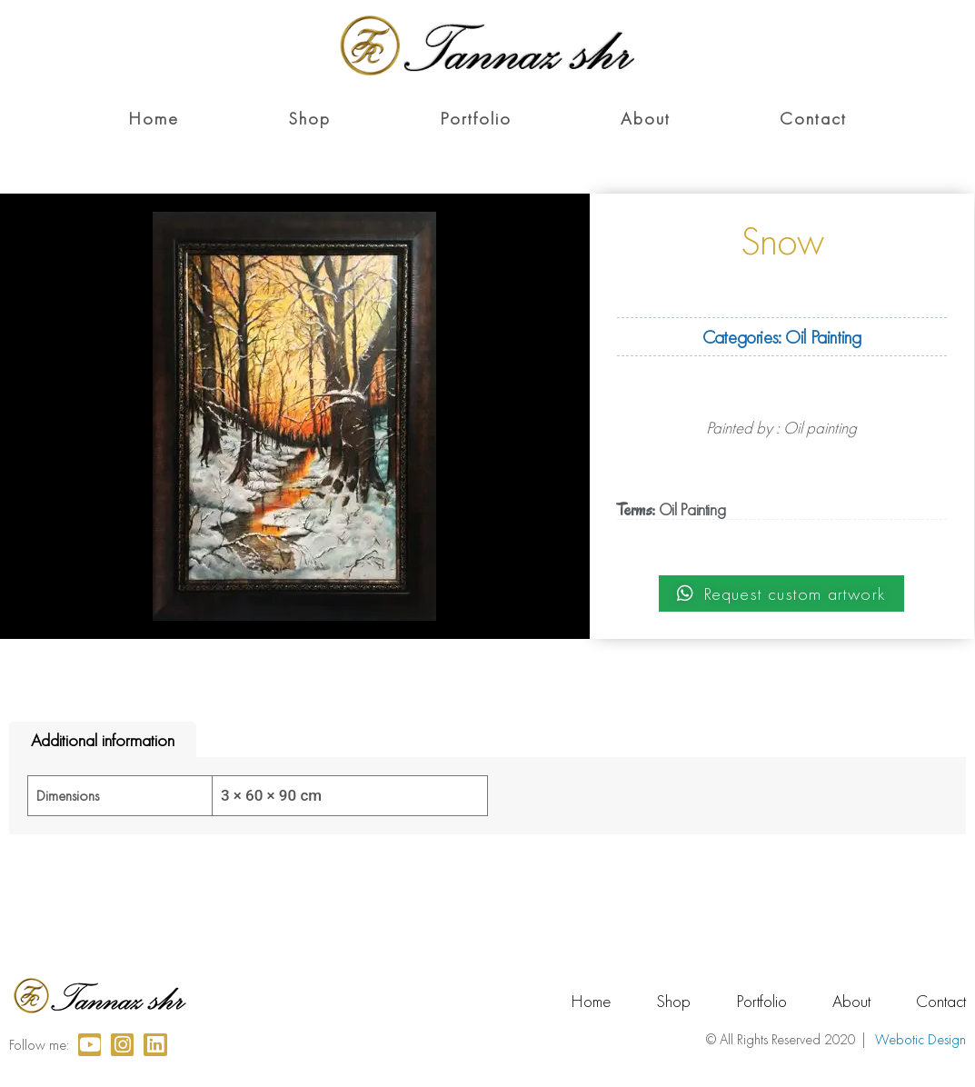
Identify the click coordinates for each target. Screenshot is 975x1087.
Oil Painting (823, 336)
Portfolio (476, 118)
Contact (813, 118)
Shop (309, 118)
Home (153, 118)
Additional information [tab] (102, 740)
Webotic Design (920, 1039)
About (646, 118)
